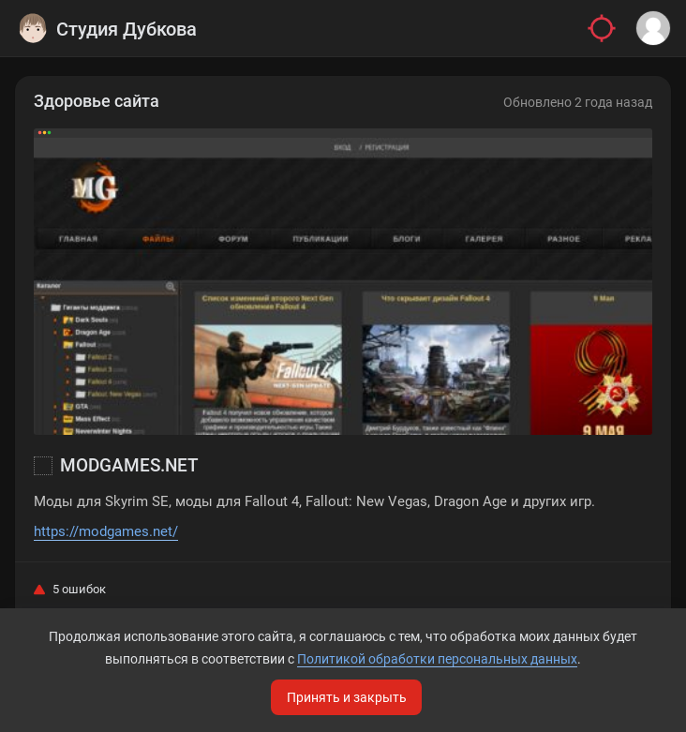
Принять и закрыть (347, 697)
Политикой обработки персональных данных (437, 658)
